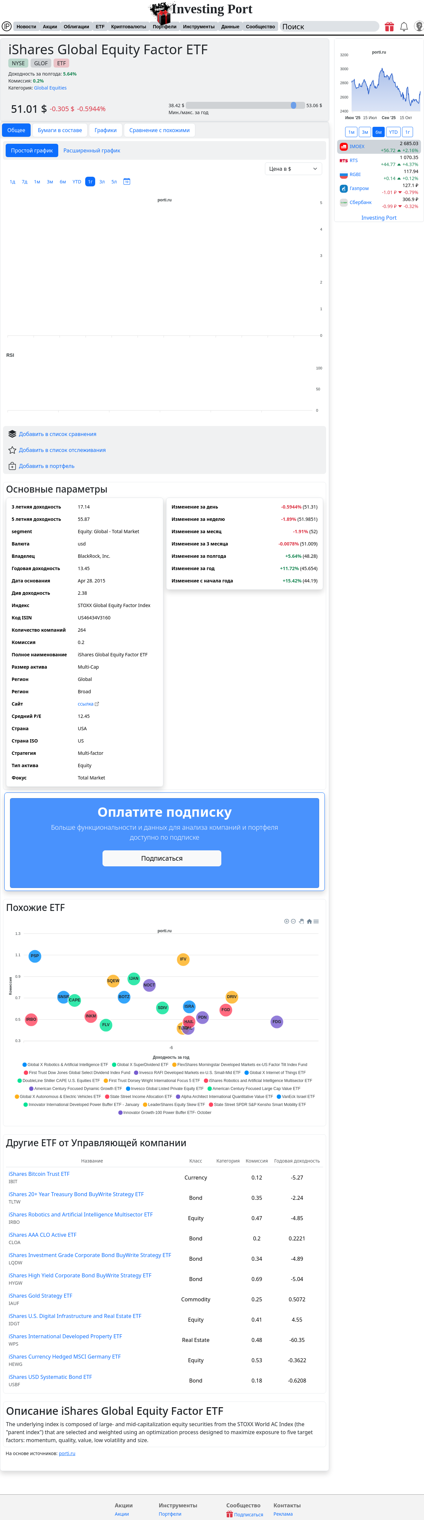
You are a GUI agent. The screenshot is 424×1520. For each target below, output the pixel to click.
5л (114, 181)
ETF (100, 26)
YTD (77, 181)
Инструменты (199, 26)
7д (25, 181)
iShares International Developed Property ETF (65, 1336)
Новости (26, 26)
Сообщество (260, 26)
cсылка (88, 704)
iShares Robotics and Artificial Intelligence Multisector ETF (81, 1214)
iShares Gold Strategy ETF (40, 1295)
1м (37, 181)
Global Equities (50, 88)
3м (50, 181)
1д (12, 181)
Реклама (283, 1514)
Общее (16, 130)
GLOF (41, 63)
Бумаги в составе (60, 130)
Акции (50, 26)
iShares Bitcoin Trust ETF (39, 1174)
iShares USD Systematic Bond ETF (50, 1377)
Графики (105, 130)
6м (63, 181)
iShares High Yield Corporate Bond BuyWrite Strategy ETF (80, 1275)
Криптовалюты (128, 26)
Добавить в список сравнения (58, 434)
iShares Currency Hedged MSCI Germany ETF (65, 1356)
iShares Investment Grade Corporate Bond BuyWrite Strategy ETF (90, 1255)
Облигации (76, 26)
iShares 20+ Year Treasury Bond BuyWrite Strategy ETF (76, 1194)
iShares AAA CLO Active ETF (43, 1234)
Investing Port (211, 8)
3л (102, 181)
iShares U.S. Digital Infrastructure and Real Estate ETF (75, 1316)
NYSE (18, 63)
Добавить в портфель (47, 466)
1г (90, 181)
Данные (230, 26)
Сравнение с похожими (159, 130)
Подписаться (162, 858)
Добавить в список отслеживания (62, 450)
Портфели (164, 26)
